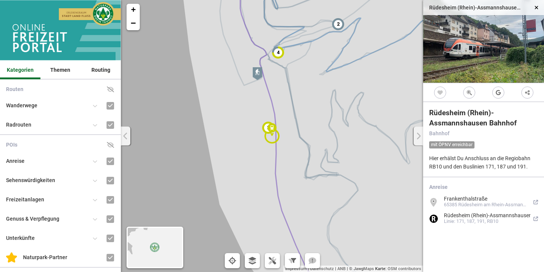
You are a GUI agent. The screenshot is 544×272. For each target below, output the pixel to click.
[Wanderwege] (110, 105)
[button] (338, 24)
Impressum (296, 268)
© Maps (361, 268)
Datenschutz (322, 268)
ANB (341, 268)
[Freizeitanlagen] (110, 199)
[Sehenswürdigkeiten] (110, 180)
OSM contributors (404, 268)
